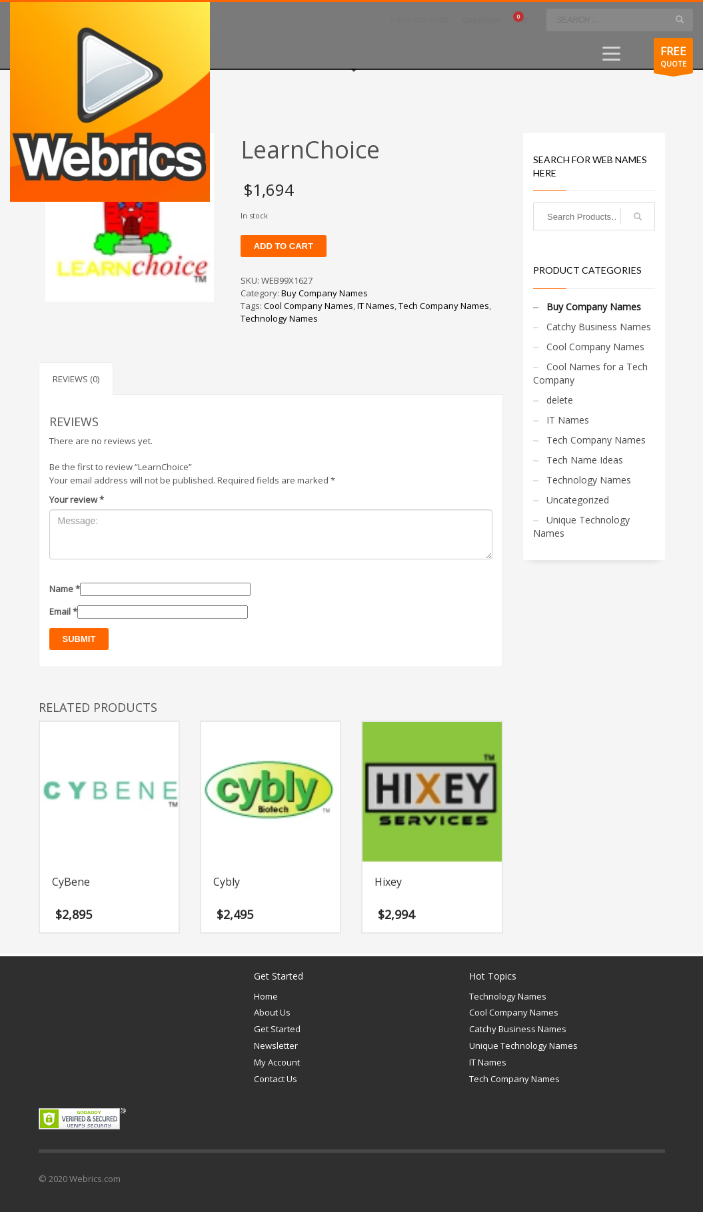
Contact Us (275, 1079)
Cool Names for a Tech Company (590, 373)
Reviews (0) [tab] (76, 379)
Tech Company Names (443, 306)
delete (559, 400)
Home (266, 996)
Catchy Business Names (598, 326)
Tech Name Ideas (584, 460)
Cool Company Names (308, 306)
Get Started (277, 1029)
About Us (272, 1012)
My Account (277, 1062)
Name (64, 589)
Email (63, 611)
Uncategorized (577, 499)
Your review (76, 499)
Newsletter (276, 1046)
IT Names (375, 306)
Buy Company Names (324, 293)
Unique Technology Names (581, 526)
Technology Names (279, 318)
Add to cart (283, 246)
